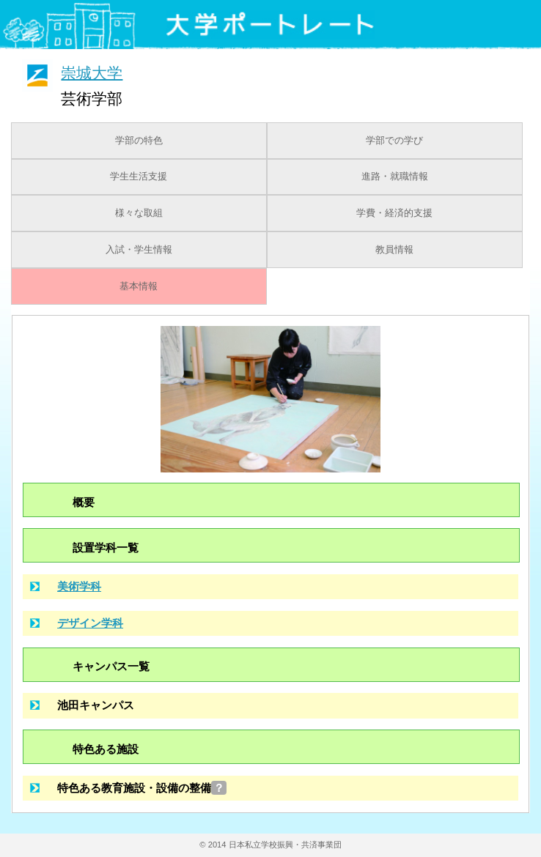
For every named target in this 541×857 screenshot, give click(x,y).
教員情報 (394, 250)
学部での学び (394, 141)
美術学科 (79, 586)
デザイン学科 (90, 623)
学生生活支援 (138, 176)
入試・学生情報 (139, 250)
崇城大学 (91, 72)
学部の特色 (139, 141)
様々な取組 (139, 213)
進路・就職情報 (394, 176)
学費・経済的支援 (394, 213)
